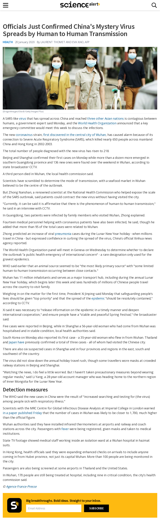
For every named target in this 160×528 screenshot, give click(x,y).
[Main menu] (6, 5)
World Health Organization (97, 123)
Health (8, 42)
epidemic (98, 298)
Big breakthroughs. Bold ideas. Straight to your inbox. (63, 500)
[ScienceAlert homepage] (80, 5)
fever (65, 429)
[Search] (154, 5)
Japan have (16, 342)
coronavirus (24, 135)
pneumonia (63, 234)
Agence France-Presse (21, 486)
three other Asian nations (105, 118)
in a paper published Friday (23, 413)
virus (22, 118)
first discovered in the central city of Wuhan (74, 135)
